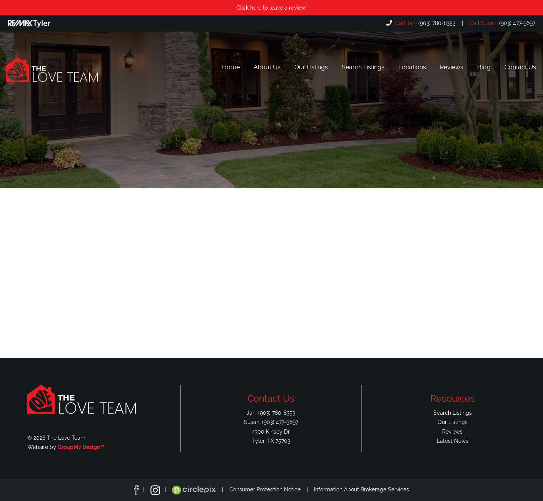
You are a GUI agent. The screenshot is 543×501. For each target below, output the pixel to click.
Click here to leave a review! (271, 7)
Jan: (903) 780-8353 (271, 412)
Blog (484, 67)
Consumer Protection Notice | (271, 489)
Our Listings (311, 67)
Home (231, 67)
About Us (267, 67)
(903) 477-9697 (501, 23)
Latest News (452, 440)
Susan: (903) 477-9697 (271, 422)
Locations (412, 67)
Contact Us (520, 67)
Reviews (451, 67)
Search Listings (363, 67)
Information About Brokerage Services (361, 489)
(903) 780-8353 (424, 23)
